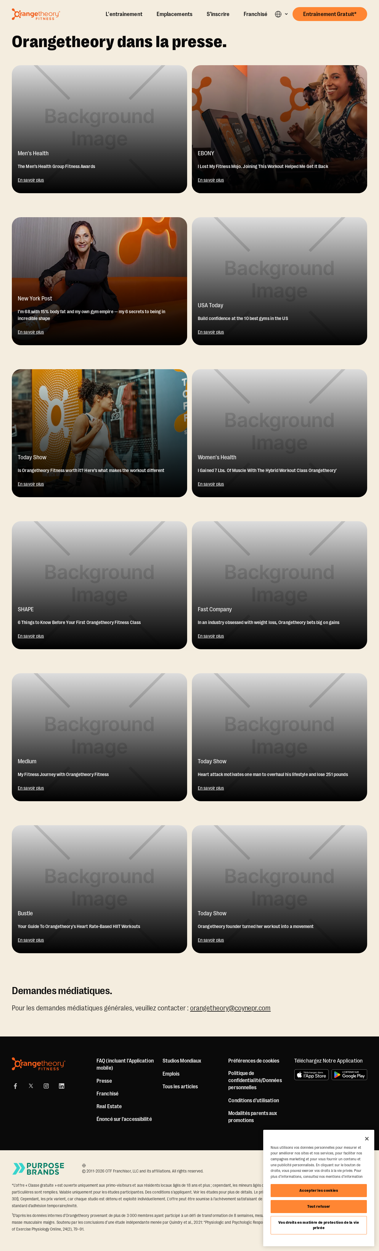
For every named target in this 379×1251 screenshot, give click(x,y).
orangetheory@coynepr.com (230, 1008)
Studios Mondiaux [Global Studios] (182, 1061)
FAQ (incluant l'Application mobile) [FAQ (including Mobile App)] (125, 1064)
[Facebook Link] (15, 1086)
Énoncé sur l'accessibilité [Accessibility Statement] (124, 1119)
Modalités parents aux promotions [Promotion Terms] (252, 1116)
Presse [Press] (104, 1081)
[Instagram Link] (46, 1086)
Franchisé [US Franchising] (107, 1094)
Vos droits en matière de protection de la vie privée (318, 1225)
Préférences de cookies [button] (253, 1061)
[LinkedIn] (61, 1086)
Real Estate (109, 1106)
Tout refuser (318, 1206)
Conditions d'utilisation (253, 1100)
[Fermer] (366, 1138)
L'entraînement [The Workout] (124, 14)
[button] (281, 14)
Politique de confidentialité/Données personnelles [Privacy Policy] (255, 1080)
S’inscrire (218, 14)
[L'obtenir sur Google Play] (349, 1074)
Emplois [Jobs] (171, 1074)
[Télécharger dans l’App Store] (311, 1074)
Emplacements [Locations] (174, 14)
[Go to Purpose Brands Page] (38, 1168)
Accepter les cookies (318, 1190)
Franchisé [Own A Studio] (255, 14)
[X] (30, 1086)
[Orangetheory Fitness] (38, 1064)
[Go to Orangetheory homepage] (36, 14)
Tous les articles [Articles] (180, 1087)
